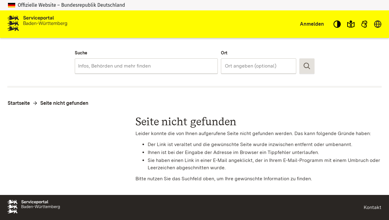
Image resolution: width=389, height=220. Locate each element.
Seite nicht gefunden (64, 103)
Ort (224, 52)
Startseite (19, 103)
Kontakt (372, 207)
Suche (81, 52)
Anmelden (312, 24)
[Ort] (258, 66)
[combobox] (146, 66)
